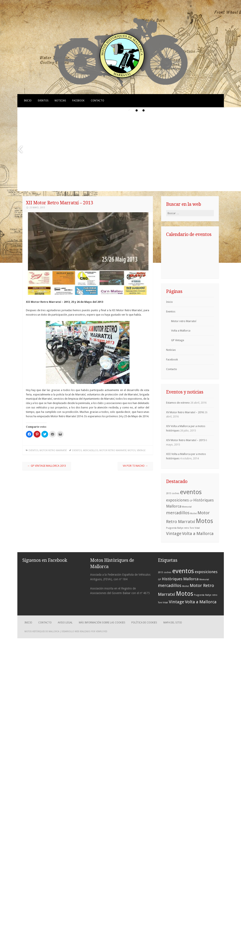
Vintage (141, 450)
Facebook (78, 100)
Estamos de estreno (178, 402)
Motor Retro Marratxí (112, 450)
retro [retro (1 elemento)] (186, 528)
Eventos (43, 100)
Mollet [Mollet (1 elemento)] (193, 513)
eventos (77, 450)
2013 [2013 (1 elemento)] (168, 493)
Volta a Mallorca (180, 330)
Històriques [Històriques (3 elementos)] (203, 500)
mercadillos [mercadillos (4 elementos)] (178, 512)
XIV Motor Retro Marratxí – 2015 (185, 440)
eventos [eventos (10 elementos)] (191, 492)
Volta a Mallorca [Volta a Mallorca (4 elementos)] (198, 533)
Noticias (60, 100)
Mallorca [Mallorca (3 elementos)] (173, 506)
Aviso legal (65, 622)
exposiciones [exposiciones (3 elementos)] (177, 500)
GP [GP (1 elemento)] (191, 500)
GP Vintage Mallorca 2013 (46, 465)
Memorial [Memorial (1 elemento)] (187, 506)
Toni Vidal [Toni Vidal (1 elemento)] (195, 528)
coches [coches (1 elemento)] (175, 493)
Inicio (28, 100)
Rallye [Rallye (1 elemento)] (180, 528)
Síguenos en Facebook (44, 560)
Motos (132, 450)
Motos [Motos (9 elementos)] (204, 521)
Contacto (97, 100)
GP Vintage (177, 340)
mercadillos (90, 450)
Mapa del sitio (172, 622)
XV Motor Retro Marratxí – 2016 (185, 412)
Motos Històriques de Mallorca (41, 631)
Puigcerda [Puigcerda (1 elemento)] (171, 528)
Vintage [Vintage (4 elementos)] (173, 533)
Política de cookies (144, 622)
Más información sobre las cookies (102, 622)
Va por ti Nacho (135, 465)
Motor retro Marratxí (53, 450)
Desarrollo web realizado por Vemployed (84, 631)
